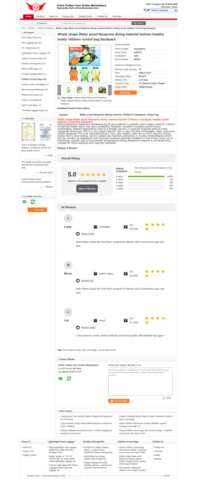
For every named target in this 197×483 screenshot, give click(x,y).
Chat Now (165, 7)
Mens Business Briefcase (32, 89)
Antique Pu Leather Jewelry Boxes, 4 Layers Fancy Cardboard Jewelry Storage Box (98, 450)
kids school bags (89, 350)
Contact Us (102, 16)
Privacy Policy (33, 476)
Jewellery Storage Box (31, 63)
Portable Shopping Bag (31, 74)
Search (140, 23)
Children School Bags (45, 28)
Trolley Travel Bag (29, 100)
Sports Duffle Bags (29, 69)
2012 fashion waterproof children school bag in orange (132, 469)
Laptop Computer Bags (31, 58)
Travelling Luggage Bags (32, 110)
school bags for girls (72, 350)
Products (40, 16)
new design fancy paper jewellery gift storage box (95, 457)
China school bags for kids (53, 476)
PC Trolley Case (28, 48)
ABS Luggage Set (29, 43)
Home (28, 16)
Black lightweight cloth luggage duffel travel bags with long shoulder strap (63, 450)
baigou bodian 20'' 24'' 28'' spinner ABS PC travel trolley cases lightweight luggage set (62, 459)
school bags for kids (107, 350)
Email (174, 7)
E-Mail (157, 455)
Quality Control (85, 16)
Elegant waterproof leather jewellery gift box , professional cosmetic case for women (97, 465)
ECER (167, 476)
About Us (53, 16)
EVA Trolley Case (29, 37)
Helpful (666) (88, 327)
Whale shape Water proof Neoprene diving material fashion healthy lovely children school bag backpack (86, 101)
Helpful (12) (87, 281)
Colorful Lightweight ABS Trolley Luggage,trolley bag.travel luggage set (63, 467)
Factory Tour (68, 16)
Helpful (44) (87, 234)
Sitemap (157, 459)
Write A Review (87, 188)
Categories (42, 23)
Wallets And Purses (30, 95)
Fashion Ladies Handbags (33, 84)
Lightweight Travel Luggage (33, 53)
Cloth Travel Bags (29, 105)
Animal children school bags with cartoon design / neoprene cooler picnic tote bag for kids (132, 450)
